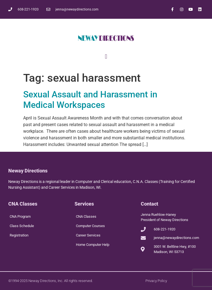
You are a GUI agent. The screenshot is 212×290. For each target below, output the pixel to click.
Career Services (88, 235)
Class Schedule (22, 226)
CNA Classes (86, 216)
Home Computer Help (92, 245)
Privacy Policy (156, 281)
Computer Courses (90, 226)
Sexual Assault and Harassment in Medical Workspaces (90, 99)
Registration (19, 235)
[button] (105, 56)
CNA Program (20, 216)
